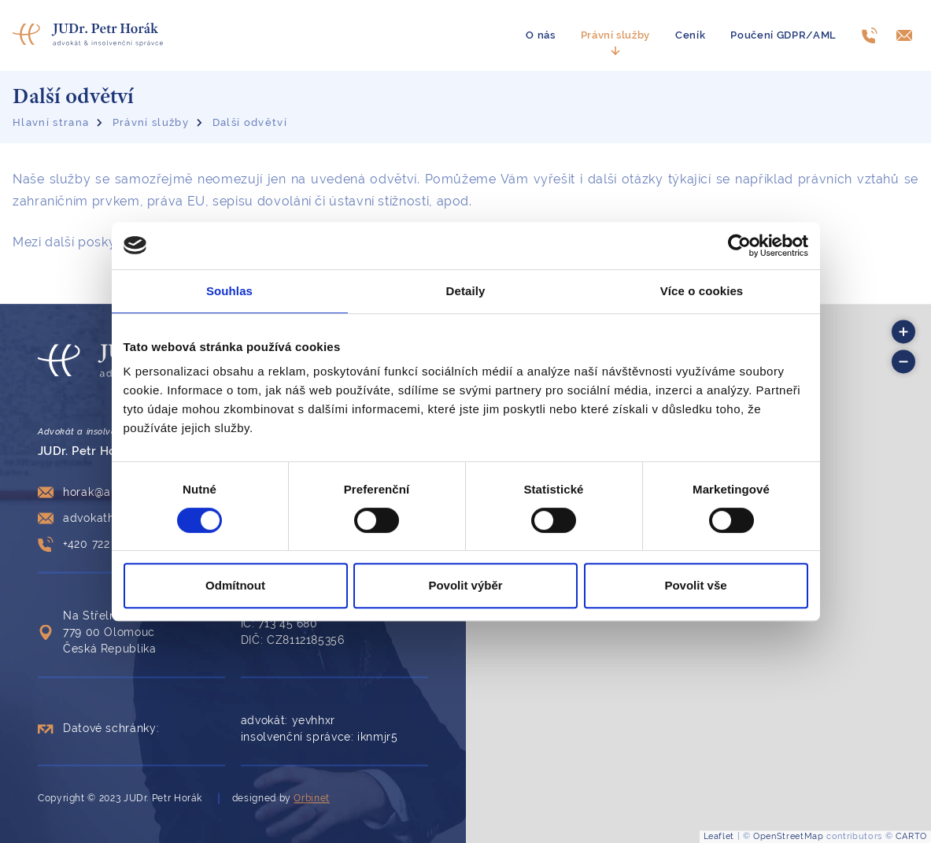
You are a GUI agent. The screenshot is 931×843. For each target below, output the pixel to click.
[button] (903, 331)
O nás (540, 35)
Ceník (690, 35)
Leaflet (719, 836)
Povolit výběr (465, 585)
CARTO (911, 836)
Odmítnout (235, 585)
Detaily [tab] (466, 291)
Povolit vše (695, 585)
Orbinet (311, 798)
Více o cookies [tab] (702, 291)
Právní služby (616, 35)
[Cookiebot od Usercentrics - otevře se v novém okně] (739, 245)
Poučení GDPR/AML (783, 35)
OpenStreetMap (788, 836)
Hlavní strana (51, 122)
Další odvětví (249, 122)
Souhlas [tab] (229, 291)
